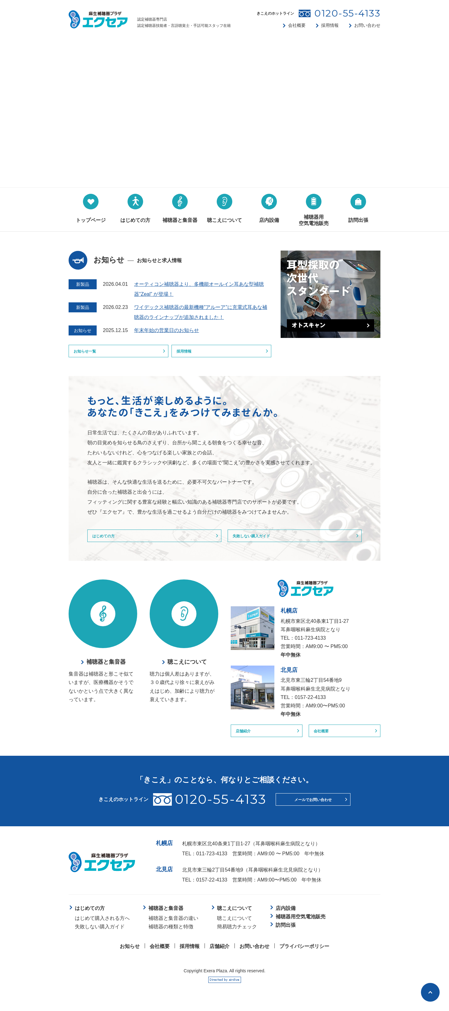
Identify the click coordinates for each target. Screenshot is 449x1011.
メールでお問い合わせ (313, 809)
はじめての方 (109, 540)
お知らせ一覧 (90, 352)
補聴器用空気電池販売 (301, 926)
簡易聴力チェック (237, 936)
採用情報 (330, 25)
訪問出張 (286, 934)
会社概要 (297, 25)
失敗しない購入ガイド (259, 540)
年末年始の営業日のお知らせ (166, 330)
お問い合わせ (367, 25)
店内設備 (286, 917)
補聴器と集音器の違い (173, 927)
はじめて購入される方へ (102, 927)
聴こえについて (234, 927)
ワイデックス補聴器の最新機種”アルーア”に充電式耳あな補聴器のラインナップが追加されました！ (200, 312)
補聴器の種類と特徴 (170, 936)
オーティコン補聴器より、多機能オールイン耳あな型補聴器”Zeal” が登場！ (199, 289)
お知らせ (130, 955)
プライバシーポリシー (304, 955)
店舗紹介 (247, 738)
